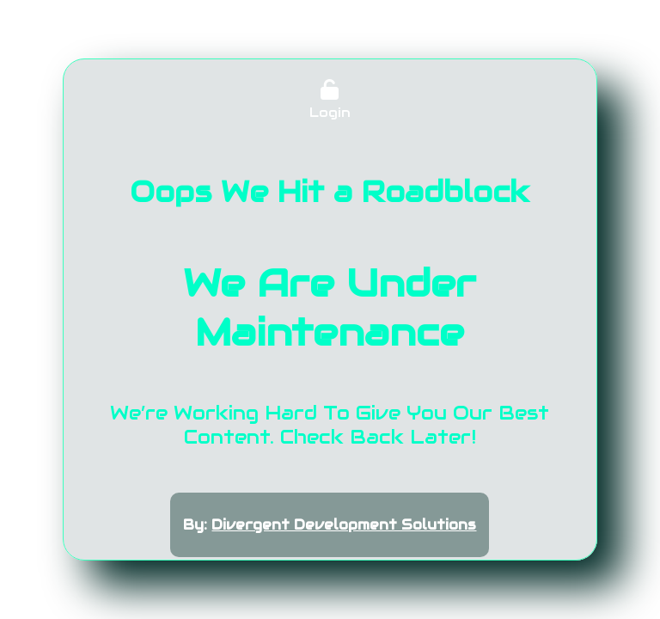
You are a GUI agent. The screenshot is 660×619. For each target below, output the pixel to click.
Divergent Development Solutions (343, 525)
